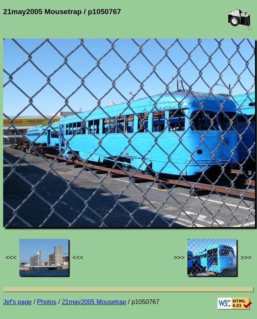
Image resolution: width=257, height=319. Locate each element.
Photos (47, 302)
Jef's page (17, 302)
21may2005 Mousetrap (94, 302)
